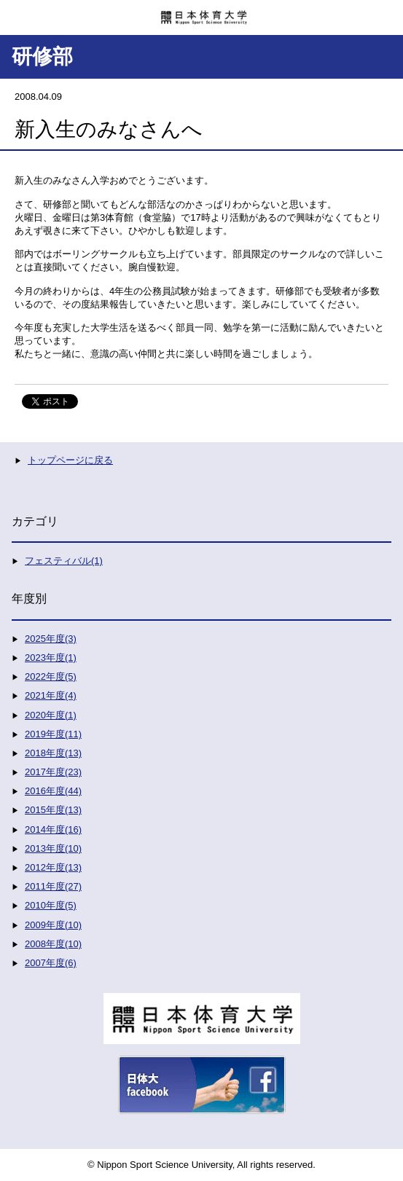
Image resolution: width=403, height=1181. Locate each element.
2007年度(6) (51, 962)
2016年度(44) (53, 790)
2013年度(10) (53, 848)
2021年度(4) (51, 695)
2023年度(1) (51, 657)
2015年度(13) (53, 809)
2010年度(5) (51, 905)
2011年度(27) (53, 886)
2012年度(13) (53, 867)
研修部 (42, 56)
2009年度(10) (53, 924)
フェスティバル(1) (64, 560)
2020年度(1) (51, 715)
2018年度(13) (53, 753)
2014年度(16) (53, 829)
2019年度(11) (53, 734)
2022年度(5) (51, 676)
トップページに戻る (70, 460)
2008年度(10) (53, 943)
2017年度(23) (53, 771)
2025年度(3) (51, 638)
